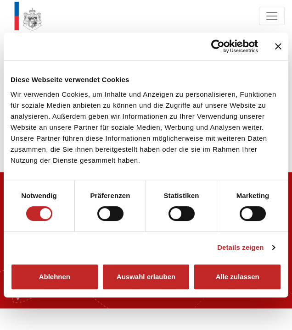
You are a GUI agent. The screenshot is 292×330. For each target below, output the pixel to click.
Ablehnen (54, 276)
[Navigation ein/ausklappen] (272, 16)
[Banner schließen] (278, 46)
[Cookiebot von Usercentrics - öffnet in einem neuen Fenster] (218, 46)
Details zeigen (240, 247)
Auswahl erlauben (146, 276)
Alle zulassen (237, 276)
